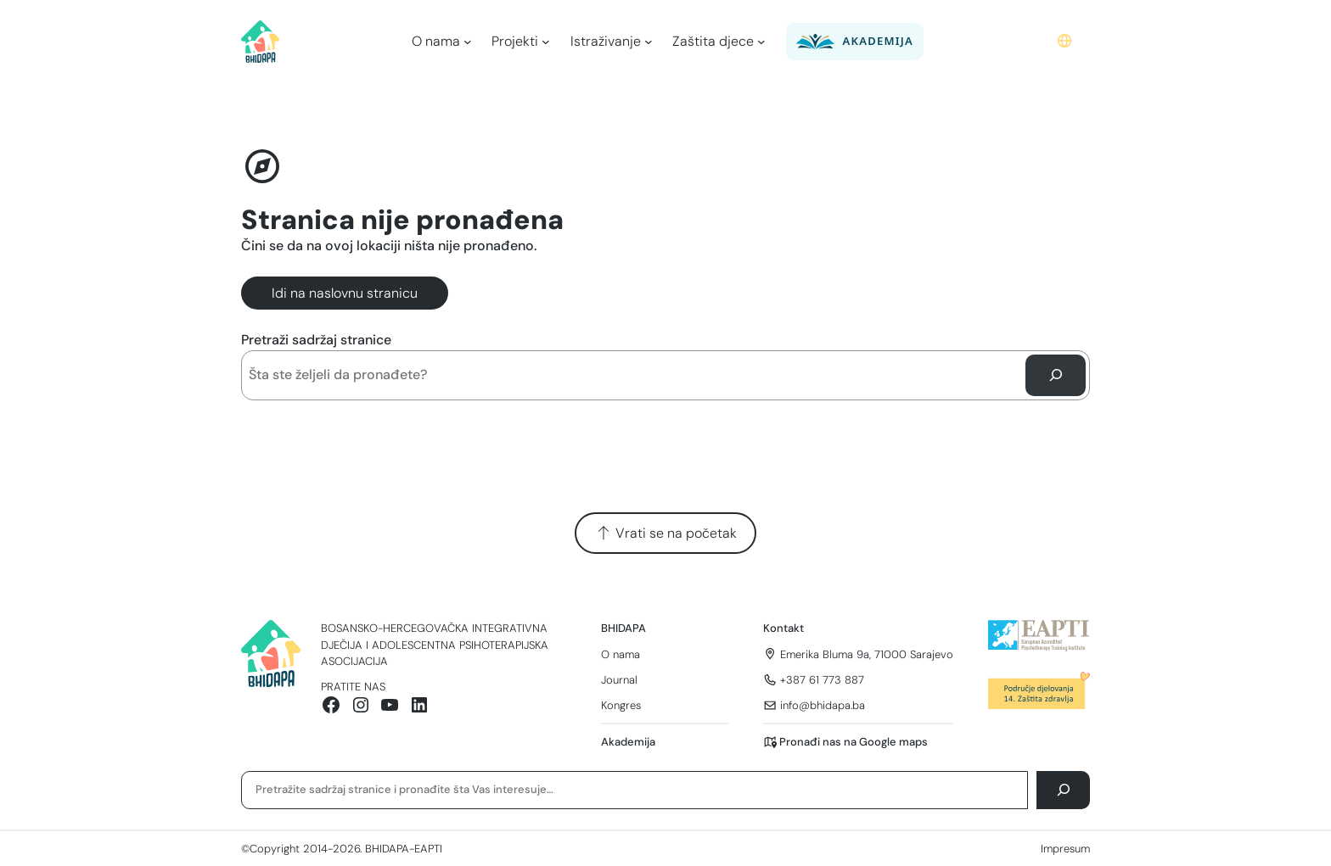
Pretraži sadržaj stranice (316, 340)
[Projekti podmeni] (546, 41)
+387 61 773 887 (822, 680)
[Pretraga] (1055, 375)
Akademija (628, 742)
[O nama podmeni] (467, 41)
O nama (620, 654)
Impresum (1065, 848)
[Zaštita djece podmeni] (761, 41)
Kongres (621, 705)
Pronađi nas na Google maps (853, 742)
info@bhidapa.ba (822, 705)
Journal (619, 680)
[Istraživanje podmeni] (648, 41)
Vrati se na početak (666, 533)
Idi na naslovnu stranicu (345, 293)
